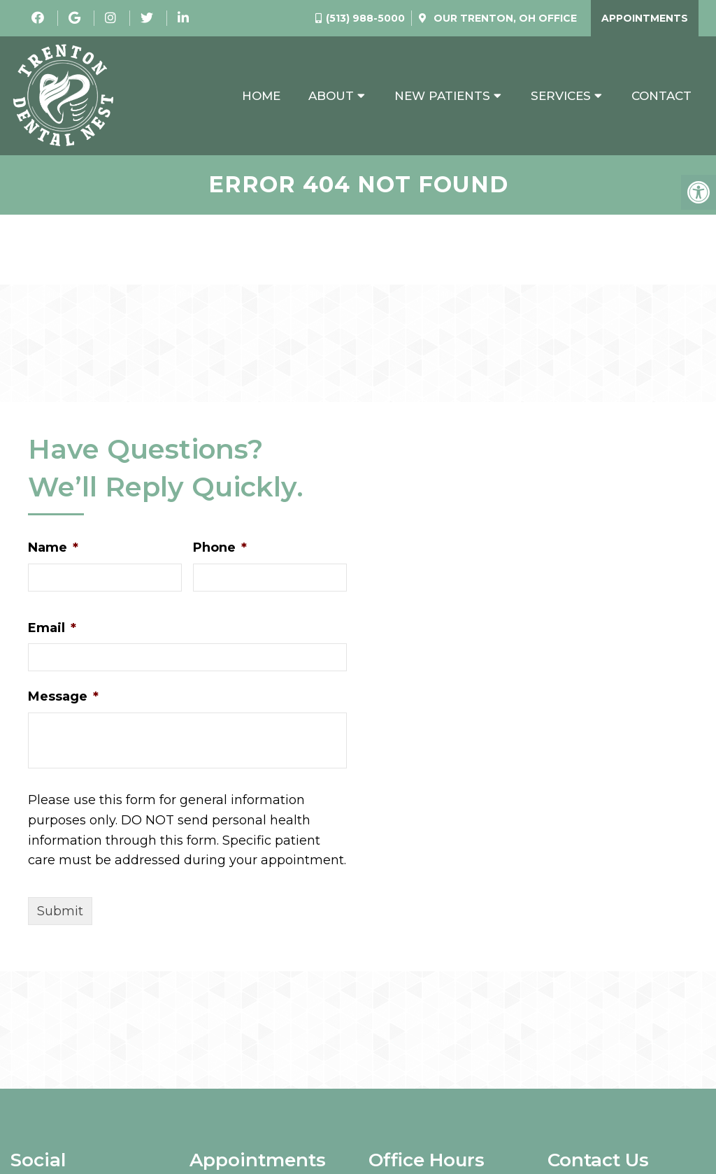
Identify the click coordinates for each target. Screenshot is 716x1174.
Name (53, 547)
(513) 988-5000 (365, 18)
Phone (220, 547)
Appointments (644, 18)
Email (52, 628)
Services (561, 96)
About (331, 96)
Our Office (504, 18)
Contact (661, 96)
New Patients (442, 96)
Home (261, 96)
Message (63, 696)
